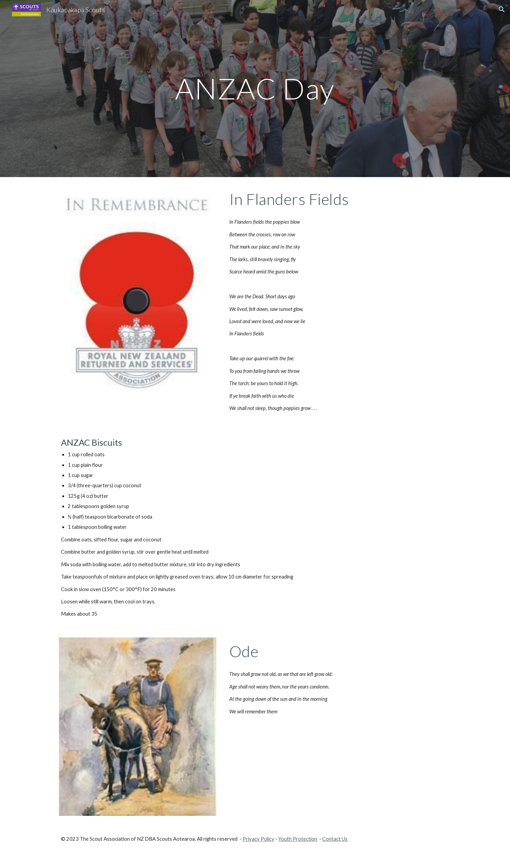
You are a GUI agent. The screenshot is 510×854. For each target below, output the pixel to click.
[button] (502, 9)
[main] (255, 88)
